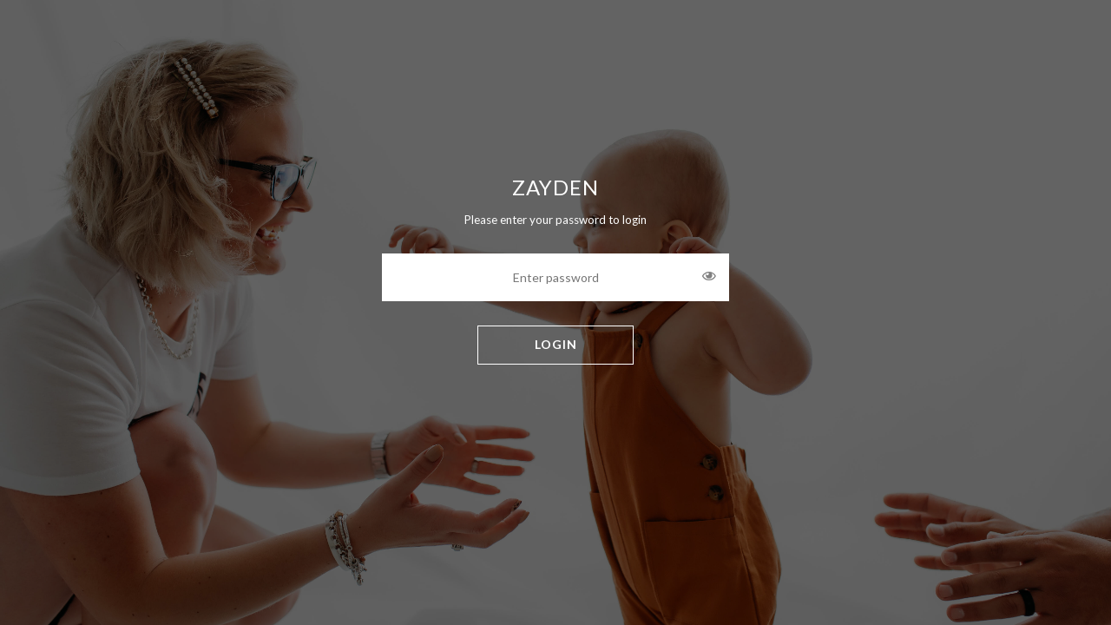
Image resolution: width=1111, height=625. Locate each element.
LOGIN (556, 344)
